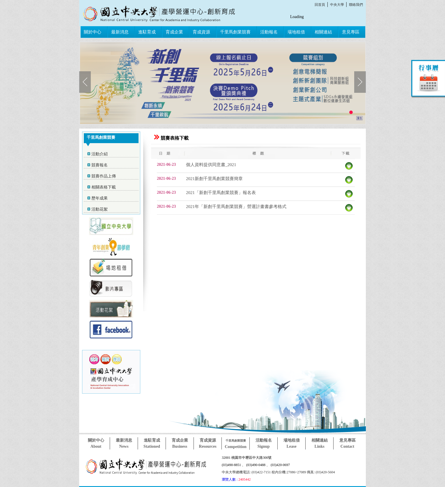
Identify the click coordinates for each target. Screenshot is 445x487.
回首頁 (320, 5)
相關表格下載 (103, 187)
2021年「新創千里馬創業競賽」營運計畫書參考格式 (236, 206)
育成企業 (174, 32)
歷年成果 (99, 198)
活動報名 (269, 32)
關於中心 (92, 32)
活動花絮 (99, 209)
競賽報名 (99, 165)
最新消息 (120, 32)
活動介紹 (99, 154)
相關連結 (323, 32)
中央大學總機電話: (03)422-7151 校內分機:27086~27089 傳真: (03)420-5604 (278, 472)
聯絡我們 (356, 5)
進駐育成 (147, 32)
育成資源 (201, 32)
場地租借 (296, 32)
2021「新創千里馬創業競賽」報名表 (221, 192)
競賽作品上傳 (103, 176)
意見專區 (350, 32)
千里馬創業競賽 (235, 32)
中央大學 (337, 5)
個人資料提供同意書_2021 (211, 164)
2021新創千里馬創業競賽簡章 (214, 178)
